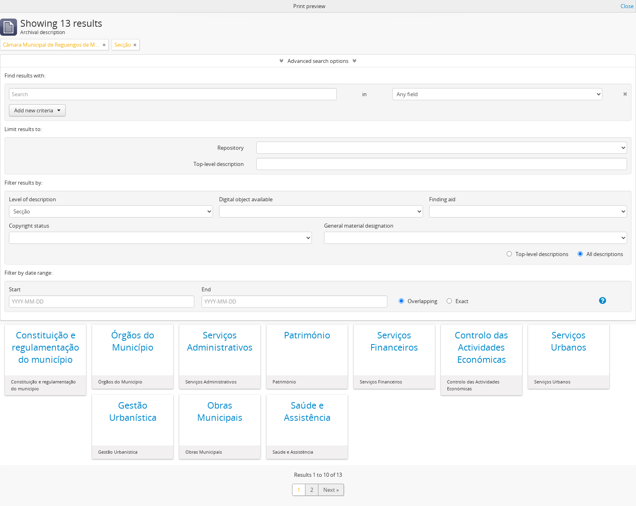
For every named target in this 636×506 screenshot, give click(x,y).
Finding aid (442, 199)
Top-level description (218, 164)
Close (627, 6)
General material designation (358, 225)
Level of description (32, 199)
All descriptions (600, 254)
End (206, 289)
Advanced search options (318, 61)
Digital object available (246, 199)
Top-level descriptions (537, 254)
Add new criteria (37, 110)
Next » (331, 489)
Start (15, 289)
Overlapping (418, 301)
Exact (457, 301)
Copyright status (29, 225)
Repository (230, 147)
